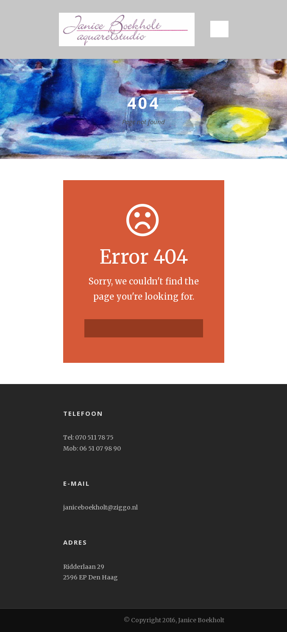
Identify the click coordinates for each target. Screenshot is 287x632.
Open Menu (219, 29)
